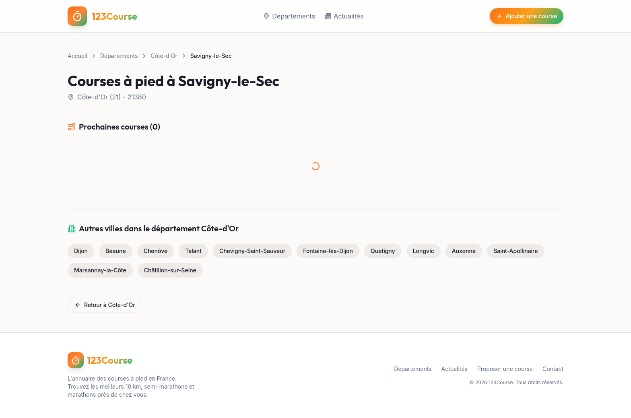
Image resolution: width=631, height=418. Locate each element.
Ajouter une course (526, 15)
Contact (552, 368)
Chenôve (156, 250)
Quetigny (383, 250)
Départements (289, 16)
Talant (193, 250)
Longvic (423, 250)
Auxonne (464, 250)
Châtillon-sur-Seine (170, 270)
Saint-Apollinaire (515, 250)
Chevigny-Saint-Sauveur (252, 250)
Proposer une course (505, 368)
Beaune (115, 250)
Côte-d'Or (164, 55)
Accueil (77, 55)
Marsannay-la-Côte (100, 270)
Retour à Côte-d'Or (104, 304)
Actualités (344, 16)
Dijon (81, 250)
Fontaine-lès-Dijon (328, 250)
